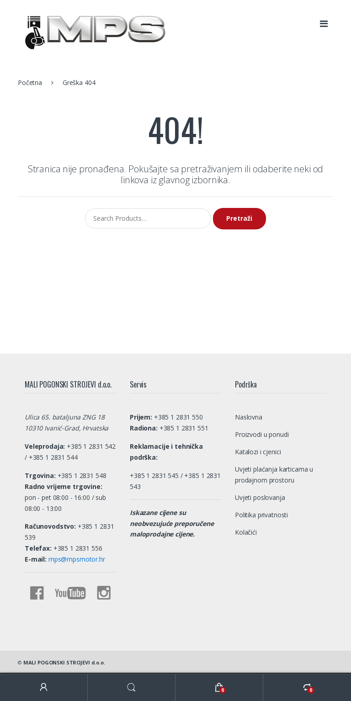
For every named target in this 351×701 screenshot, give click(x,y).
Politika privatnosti (261, 514)
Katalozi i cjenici (258, 451)
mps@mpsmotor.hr (76, 559)
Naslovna (248, 417)
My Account (44, 687)
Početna (30, 82)
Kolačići (246, 532)
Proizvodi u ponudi (261, 434)
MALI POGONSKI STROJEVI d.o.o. (64, 662)
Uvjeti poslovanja (260, 497)
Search (132, 687)
